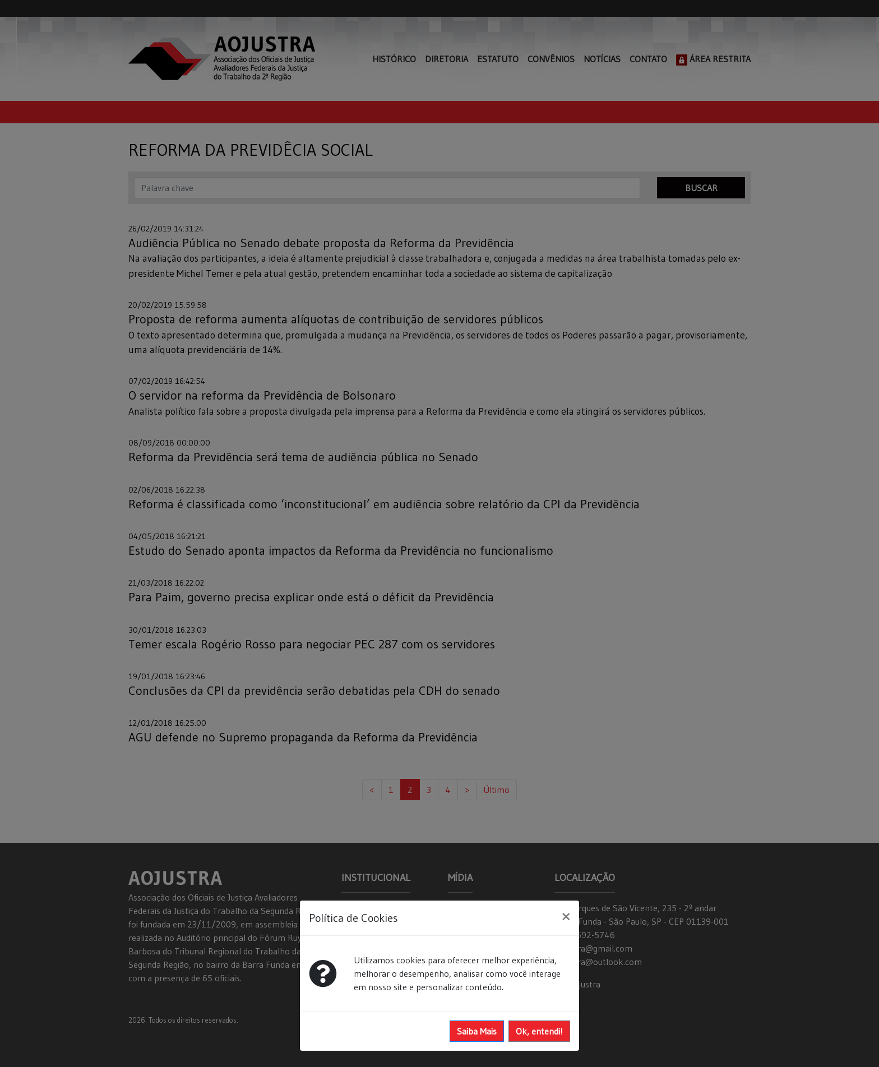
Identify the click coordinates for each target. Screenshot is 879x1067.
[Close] (566, 916)
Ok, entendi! (539, 1031)
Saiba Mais (477, 1031)
